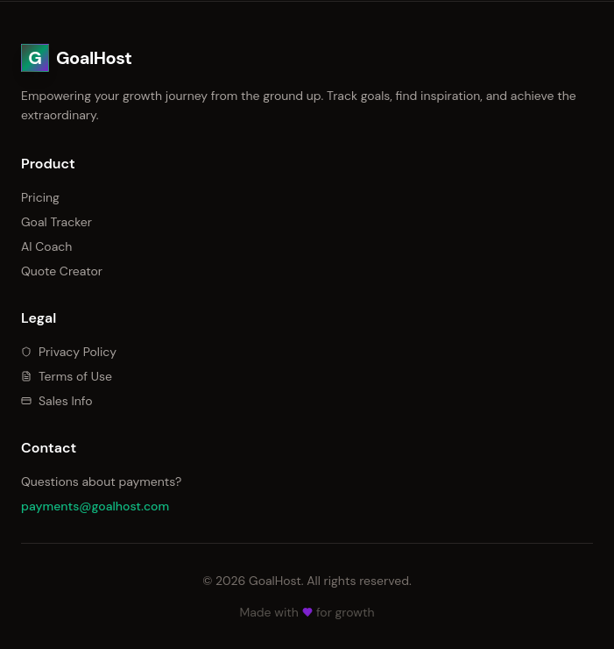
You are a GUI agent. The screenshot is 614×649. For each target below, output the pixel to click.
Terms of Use (66, 376)
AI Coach (46, 246)
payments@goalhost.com (95, 506)
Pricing (40, 197)
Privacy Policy (68, 352)
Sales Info (57, 401)
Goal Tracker (56, 222)
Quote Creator (61, 271)
